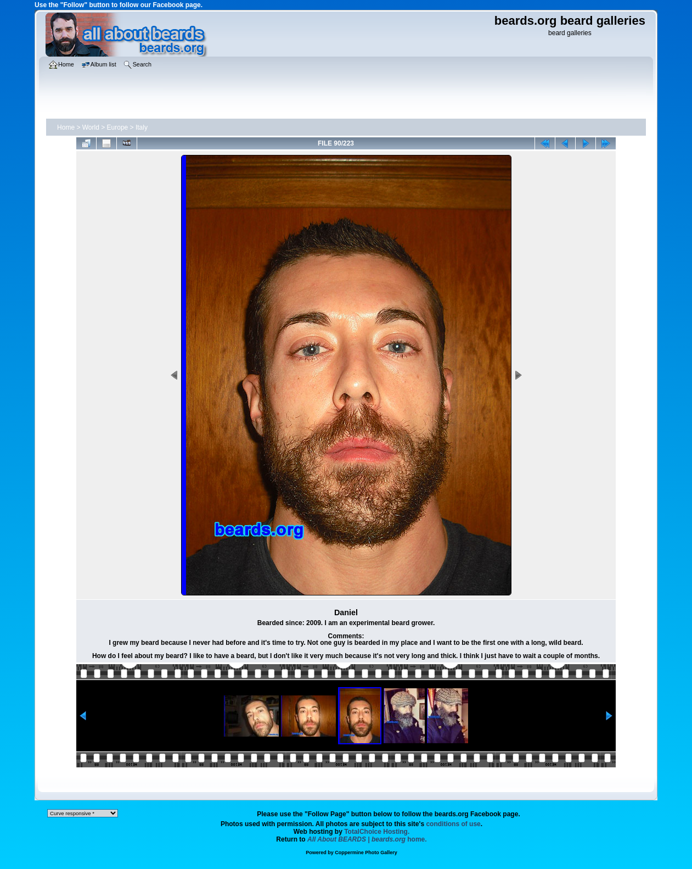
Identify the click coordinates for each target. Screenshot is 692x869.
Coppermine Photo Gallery (366, 852)
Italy (142, 127)
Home (66, 127)
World (90, 127)
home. (367, 839)
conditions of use (453, 824)
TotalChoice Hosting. (376, 831)
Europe (117, 127)
